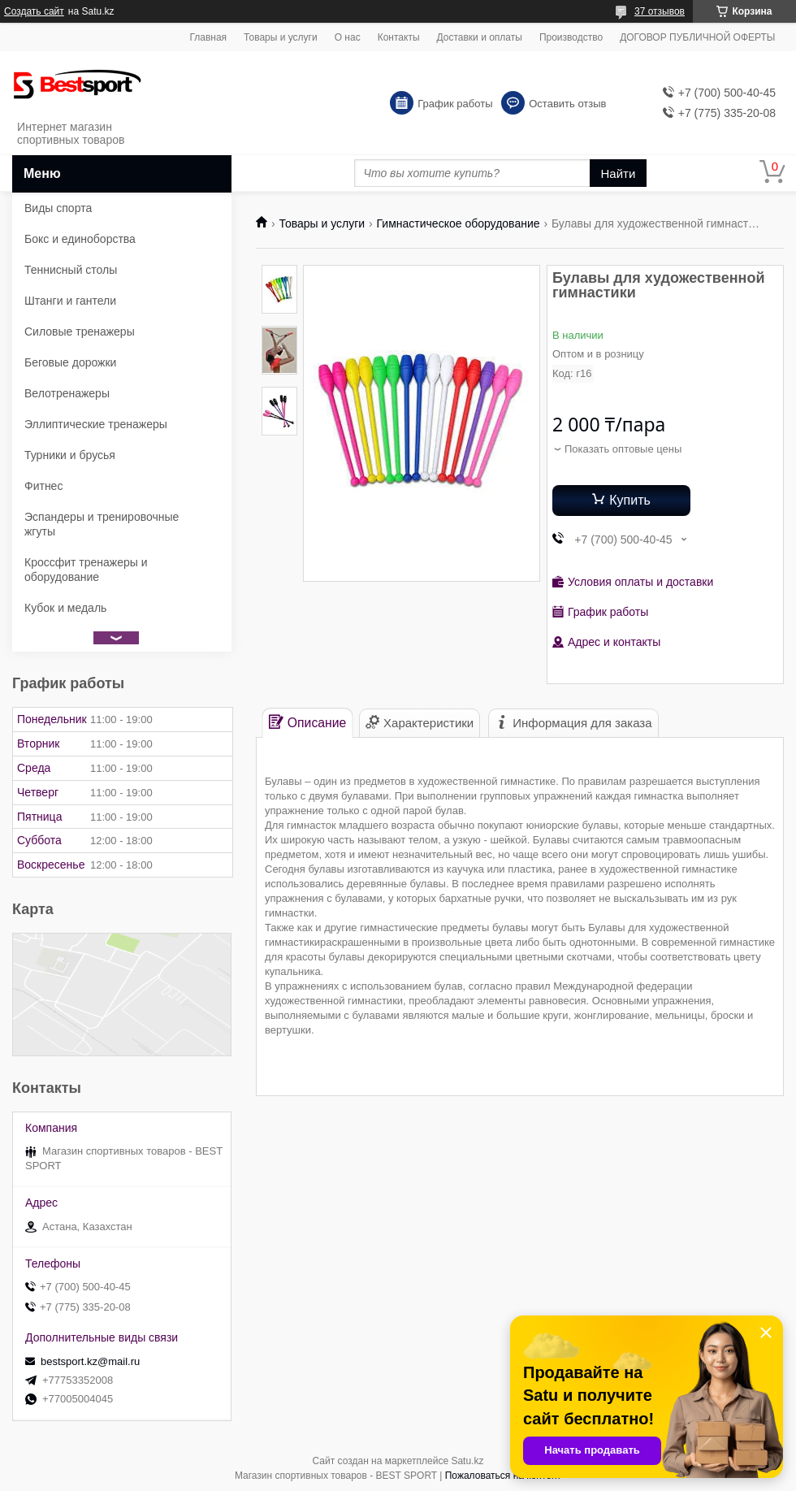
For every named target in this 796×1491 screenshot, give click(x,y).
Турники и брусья (69, 455)
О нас (348, 37)
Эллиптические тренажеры (95, 424)
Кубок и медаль (65, 607)
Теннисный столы (70, 269)
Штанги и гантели (70, 300)
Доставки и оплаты (479, 37)
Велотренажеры (67, 393)
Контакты (399, 37)
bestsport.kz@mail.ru (90, 1361)
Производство (571, 37)
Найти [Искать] (618, 173)
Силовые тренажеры (79, 331)
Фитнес (43, 485)
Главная (208, 37)
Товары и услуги (281, 37)
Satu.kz (467, 1461)
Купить (630, 500)
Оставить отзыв (567, 104)
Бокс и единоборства (80, 238)
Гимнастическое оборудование (458, 223)
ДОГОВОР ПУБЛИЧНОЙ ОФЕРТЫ (697, 37)
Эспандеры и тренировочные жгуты (101, 524)
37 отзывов (659, 11)
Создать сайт (34, 11)
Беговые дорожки (70, 362)
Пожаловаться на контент (503, 1475)
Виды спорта (58, 208)
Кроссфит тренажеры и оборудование (86, 569)
